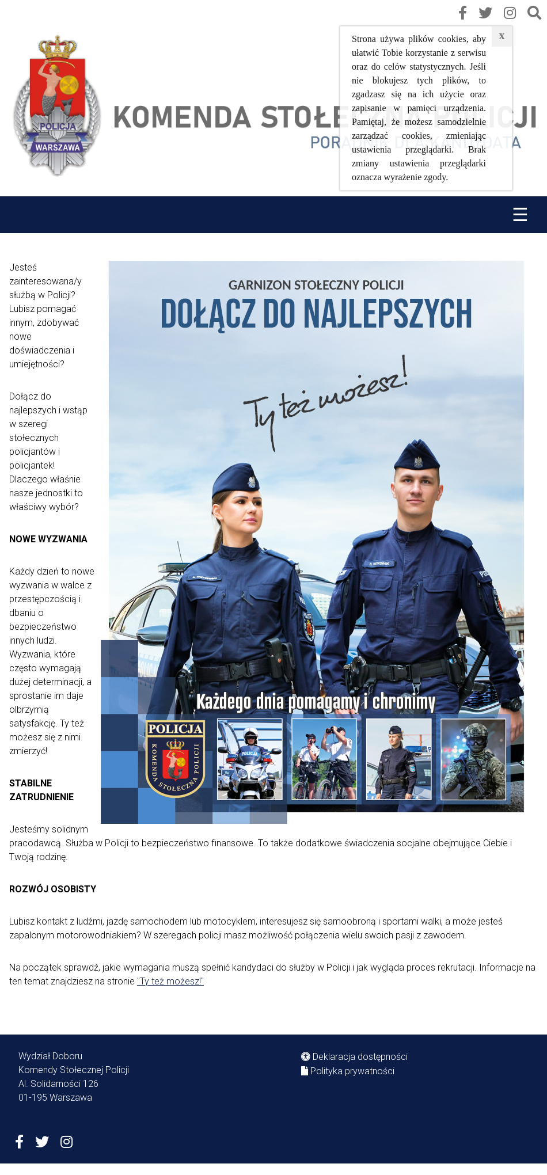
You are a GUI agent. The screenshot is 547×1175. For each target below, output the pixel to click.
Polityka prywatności (352, 1071)
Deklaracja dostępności (360, 1056)
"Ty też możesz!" (170, 981)
